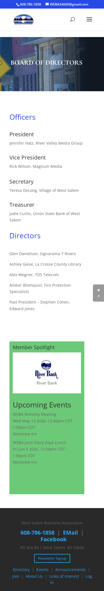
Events (42, 569)
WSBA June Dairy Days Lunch (39, 442)
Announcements (70, 569)
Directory (21, 569)
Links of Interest (64, 576)
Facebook (53, 539)
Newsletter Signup (52, 558)
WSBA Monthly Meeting (34, 414)
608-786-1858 (37, 532)
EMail (70, 532)
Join (15, 576)
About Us (34, 576)
